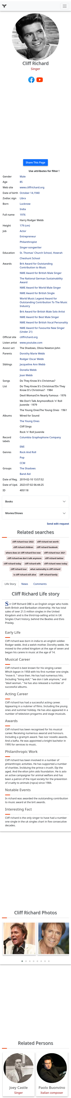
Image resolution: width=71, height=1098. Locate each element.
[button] (22, 961)
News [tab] (24, 584)
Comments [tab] (40, 584)
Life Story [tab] (10, 584)
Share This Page (35, 162)
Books (9, 501)
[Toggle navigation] (64, 6)
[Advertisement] (35, 121)
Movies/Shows (14, 513)
